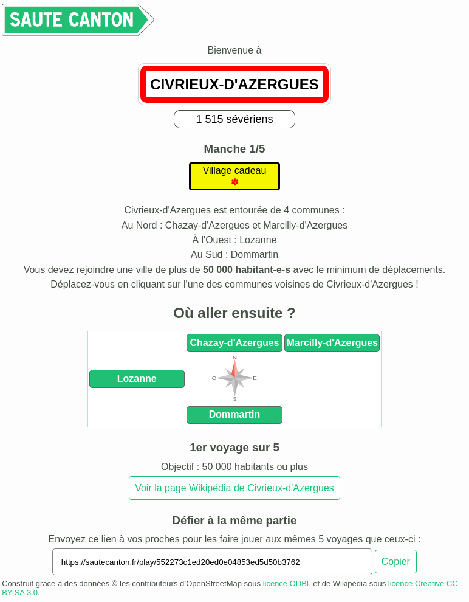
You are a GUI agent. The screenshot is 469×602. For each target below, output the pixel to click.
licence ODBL (287, 583)
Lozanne (137, 378)
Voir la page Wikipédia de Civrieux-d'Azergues (234, 488)
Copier (396, 561)
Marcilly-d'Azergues (332, 342)
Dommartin (234, 414)
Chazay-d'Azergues (234, 342)
